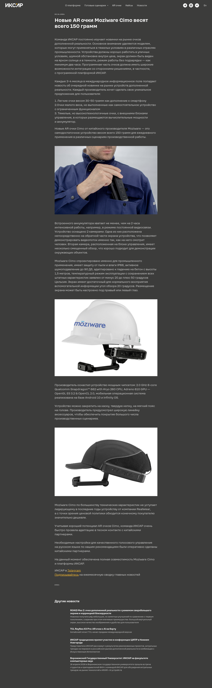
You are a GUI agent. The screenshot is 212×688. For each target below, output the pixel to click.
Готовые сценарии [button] (96, 5)
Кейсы (129, 5)
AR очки (116, 5)
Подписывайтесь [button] (67, 574)
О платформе (72, 5)
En (205, 5)
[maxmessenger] (191, 5)
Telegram (74, 570)
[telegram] (185, 5)
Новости (142, 5)
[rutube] (197, 5)
